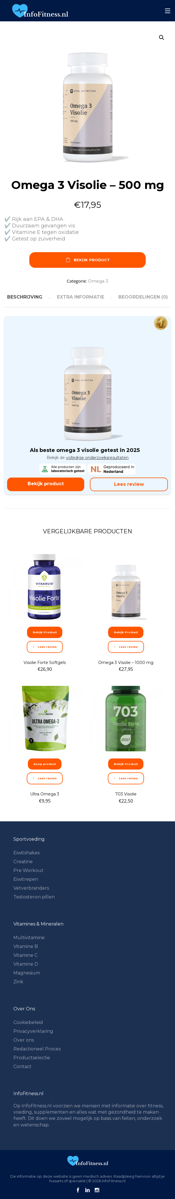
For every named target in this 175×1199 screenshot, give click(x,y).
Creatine (23, 861)
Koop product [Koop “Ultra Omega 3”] (45, 764)
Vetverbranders (31, 888)
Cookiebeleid (28, 1022)
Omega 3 (98, 281)
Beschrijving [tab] (24, 297)
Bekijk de (88, 457)
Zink (18, 981)
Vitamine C (25, 955)
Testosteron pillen (34, 897)
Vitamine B (25, 946)
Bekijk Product (87, 260)
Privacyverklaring (33, 1031)
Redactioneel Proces (37, 1049)
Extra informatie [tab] (80, 297)
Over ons (23, 1040)
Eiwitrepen (25, 879)
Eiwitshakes (26, 852)
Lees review (129, 484)
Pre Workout (28, 870)
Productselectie (31, 1057)
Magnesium (26, 973)
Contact (22, 1066)
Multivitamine (29, 937)
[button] (162, 37)
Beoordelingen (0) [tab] (143, 297)
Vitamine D (25, 964)
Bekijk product (46, 483)
